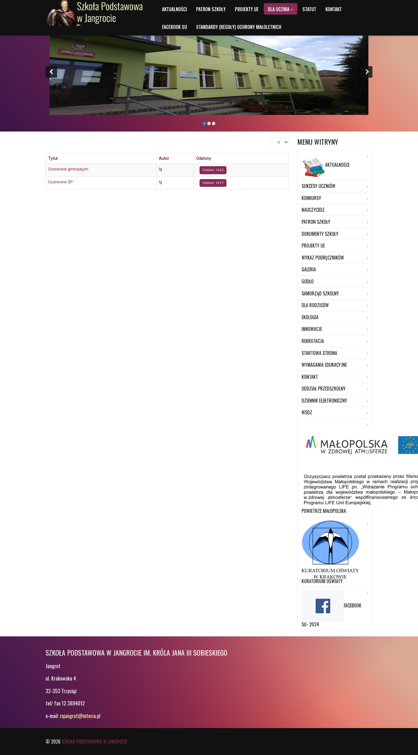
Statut (309, 9)
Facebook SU (174, 26)
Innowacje (312, 328)
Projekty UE (247, 9)
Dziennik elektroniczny (324, 400)
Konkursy (311, 198)
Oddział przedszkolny (323, 388)
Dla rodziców (315, 305)
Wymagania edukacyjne (324, 364)
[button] (51, 72)
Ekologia (310, 317)
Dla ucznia (278, 9)
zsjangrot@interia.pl (80, 715)
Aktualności (174, 9)
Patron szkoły (211, 9)
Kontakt (333, 9)
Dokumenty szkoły (320, 233)
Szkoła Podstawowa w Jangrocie (94, 741)
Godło (308, 281)
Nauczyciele (313, 209)
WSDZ (307, 412)
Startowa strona (319, 353)
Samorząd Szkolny (320, 293)
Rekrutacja (313, 341)
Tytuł (53, 158)
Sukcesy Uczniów (318, 186)
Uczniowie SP (60, 182)
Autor (164, 158)
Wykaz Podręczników (323, 257)
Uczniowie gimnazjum (68, 169)
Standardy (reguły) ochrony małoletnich (238, 26)
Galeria (309, 269)
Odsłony (203, 158)
